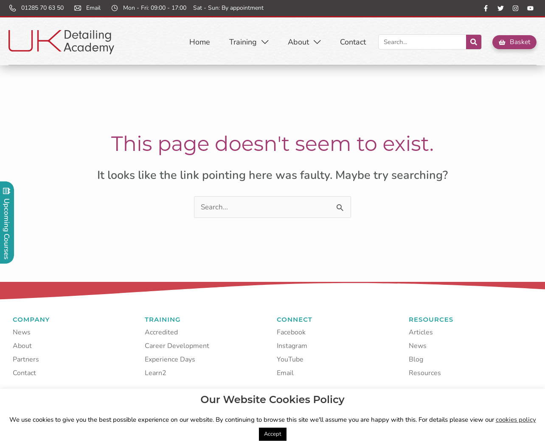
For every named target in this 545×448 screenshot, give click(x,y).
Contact (352, 42)
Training (248, 42)
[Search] (472, 42)
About (303, 42)
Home (198, 42)
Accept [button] (272, 434)
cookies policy (516, 419)
